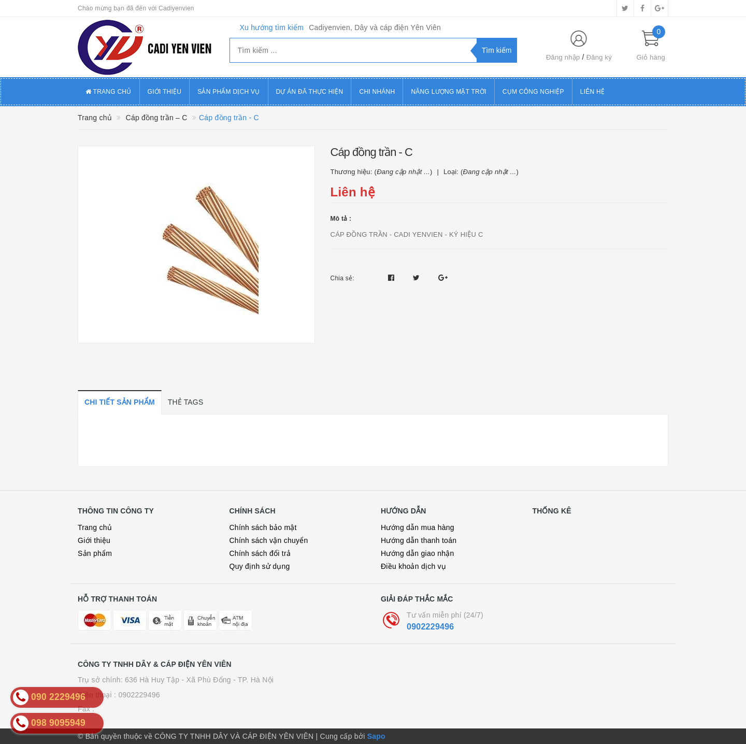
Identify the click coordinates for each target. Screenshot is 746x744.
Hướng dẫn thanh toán (418, 540)
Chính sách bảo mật (263, 527)
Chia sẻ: (342, 278)
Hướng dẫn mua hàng (417, 527)
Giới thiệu (165, 91)
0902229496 (430, 626)
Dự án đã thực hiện (309, 91)
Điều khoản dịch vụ (413, 566)
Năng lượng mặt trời (448, 91)
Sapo (376, 736)
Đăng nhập (563, 57)
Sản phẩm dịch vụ (228, 91)
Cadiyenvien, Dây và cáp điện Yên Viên (375, 27)
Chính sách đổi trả (260, 553)
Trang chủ (108, 91)
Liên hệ (592, 91)
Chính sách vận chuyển (268, 540)
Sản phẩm (95, 553)
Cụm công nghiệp (533, 91)
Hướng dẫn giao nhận (417, 553)
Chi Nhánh (377, 91)
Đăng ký (599, 57)
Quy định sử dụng (259, 566)
